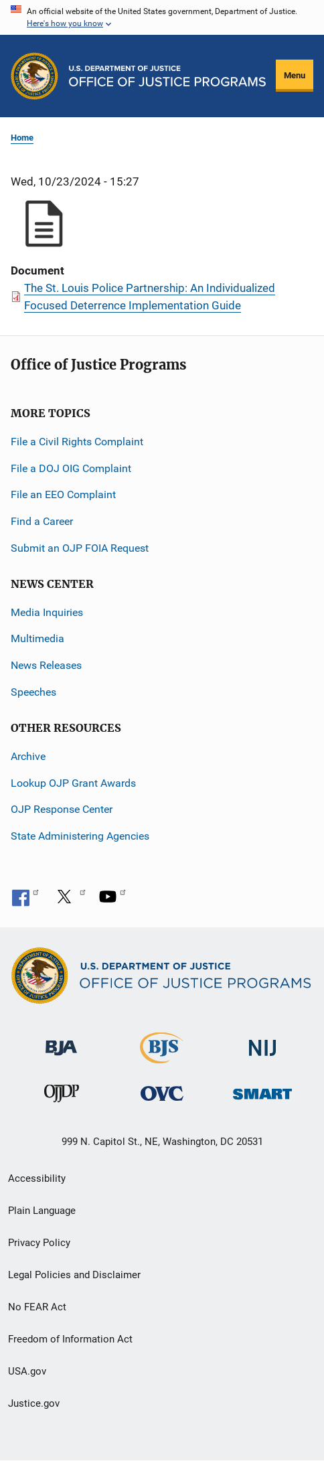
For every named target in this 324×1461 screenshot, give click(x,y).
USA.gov (27, 1371)
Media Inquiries (47, 612)
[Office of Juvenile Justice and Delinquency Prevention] (61, 1096)
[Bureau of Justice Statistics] (161, 1057)
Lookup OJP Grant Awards (73, 783)
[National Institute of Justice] (262, 1042)
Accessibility (37, 1178)
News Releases (46, 665)
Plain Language (42, 1211)
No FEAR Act (37, 1307)
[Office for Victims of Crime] (162, 1093)
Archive (28, 756)
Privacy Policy (39, 1243)
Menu (294, 75)
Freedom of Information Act (70, 1339)
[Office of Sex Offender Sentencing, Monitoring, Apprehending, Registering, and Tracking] (262, 1090)
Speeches (33, 692)
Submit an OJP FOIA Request (80, 548)
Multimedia (37, 638)
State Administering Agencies (80, 836)
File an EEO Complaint (63, 494)
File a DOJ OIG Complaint (71, 468)
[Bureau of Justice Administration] (61, 1041)
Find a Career (42, 521)
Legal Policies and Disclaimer (74, 1275)
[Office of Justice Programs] (34, 76)
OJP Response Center (61, 809)
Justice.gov (34, 1403)
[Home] (167, 76)
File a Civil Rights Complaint (77, 441)
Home (22, 138)
